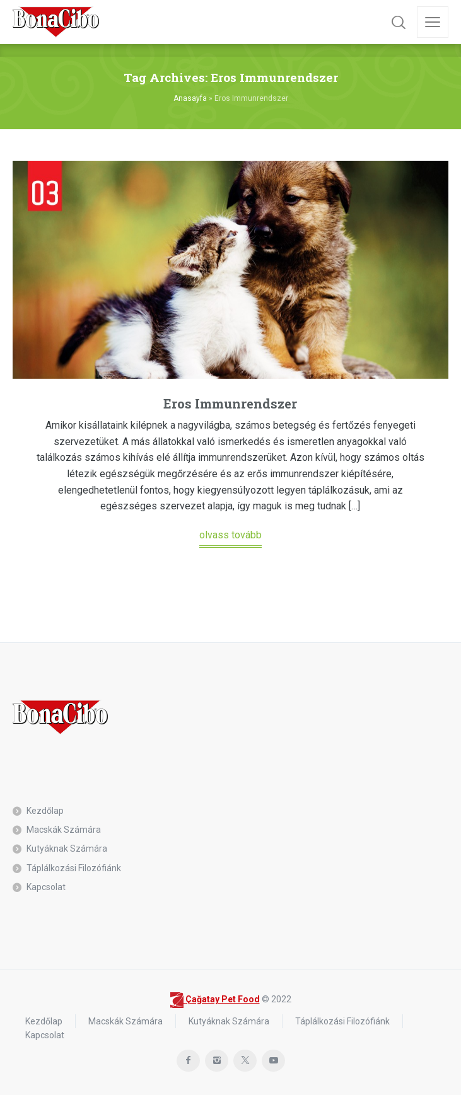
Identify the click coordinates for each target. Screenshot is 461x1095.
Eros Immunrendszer (230, 403)
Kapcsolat (46, 887)
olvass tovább (230, 535)
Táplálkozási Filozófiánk (73, 868)
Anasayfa (190, 98)
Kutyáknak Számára (66, 848)
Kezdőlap (45, 811)
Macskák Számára (63, 830)
